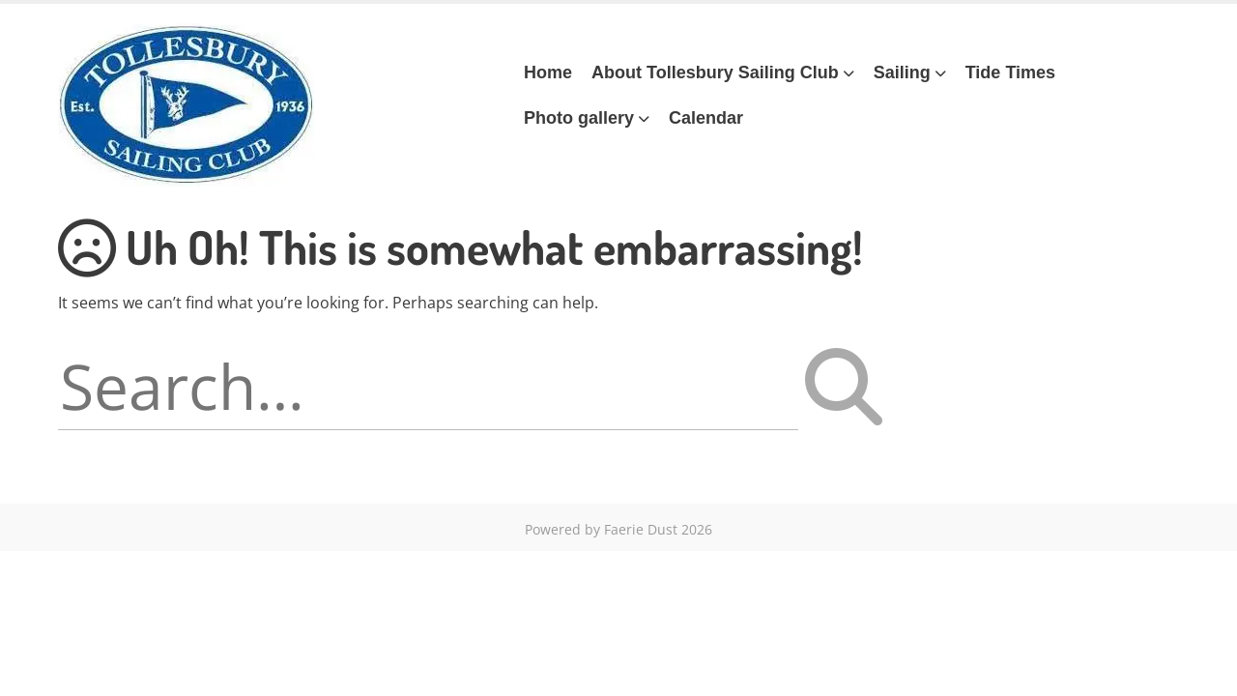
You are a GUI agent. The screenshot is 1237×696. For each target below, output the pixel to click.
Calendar (706, 118)
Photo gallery (579, 118)
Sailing (902, 72)
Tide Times (1010, 72)
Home (548, 72)
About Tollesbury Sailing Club (715, 72)
